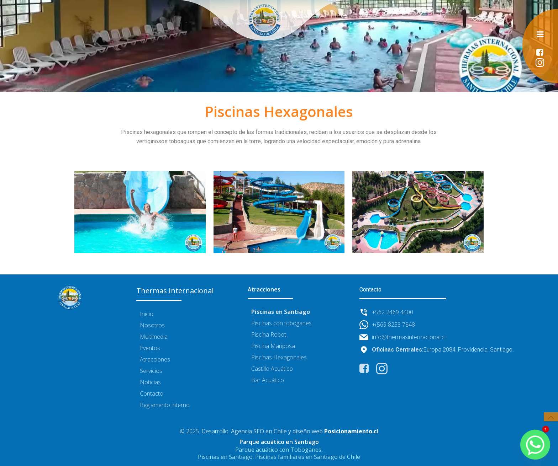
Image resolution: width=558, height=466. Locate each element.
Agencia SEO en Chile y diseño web (277, 431)
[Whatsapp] (535, 444)
